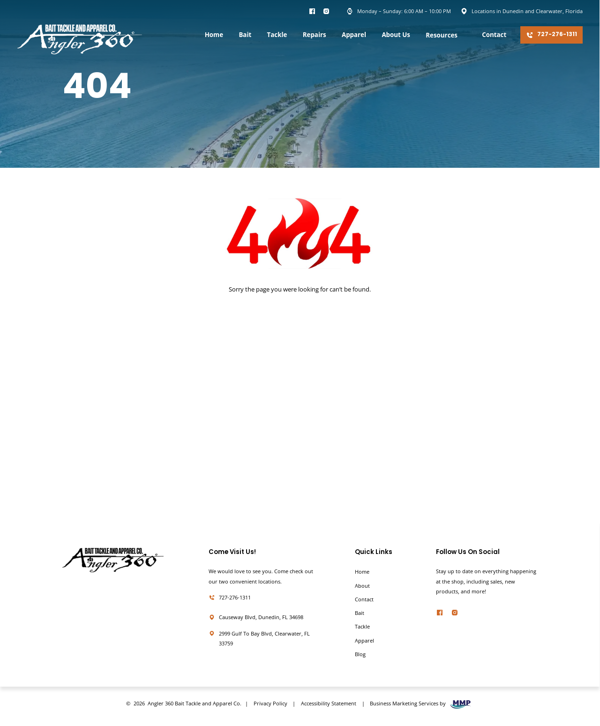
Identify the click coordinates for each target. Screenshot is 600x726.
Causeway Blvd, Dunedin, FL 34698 (261, 617)
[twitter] (454, 614)
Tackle (277, 34)
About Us (396, 34)
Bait (245, 34)
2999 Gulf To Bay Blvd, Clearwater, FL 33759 (264, 638)
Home (214, 34)
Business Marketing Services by (421, 704)
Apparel (354, 34)
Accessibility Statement (328, 703)
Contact (494, 34)
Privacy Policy (270, 703)
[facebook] (439, 614)
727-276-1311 (552, 34)
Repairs (314, 34)
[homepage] (79, 40)
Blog (360, 654)
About (362, 586)
